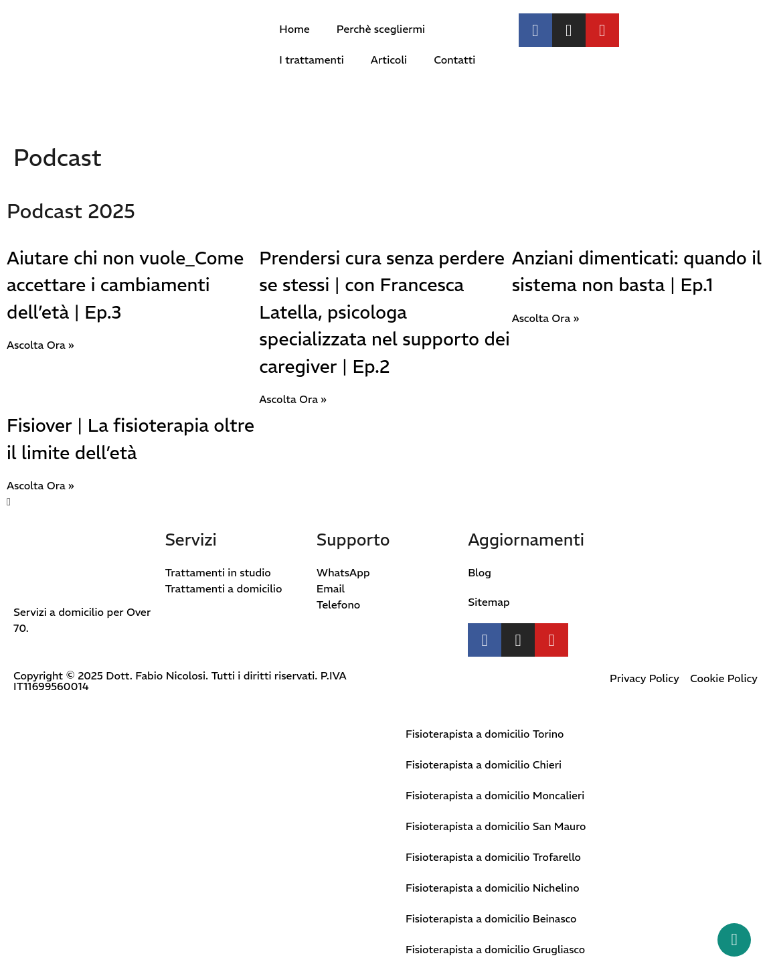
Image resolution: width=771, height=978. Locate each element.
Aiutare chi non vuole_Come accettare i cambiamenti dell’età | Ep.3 (125, 285)
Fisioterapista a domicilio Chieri (485, 764)
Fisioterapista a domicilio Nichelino (494, 887)
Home (294, 28)
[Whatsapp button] (734, 940)
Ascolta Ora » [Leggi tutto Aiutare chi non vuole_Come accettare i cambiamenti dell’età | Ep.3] (40, 344)
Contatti (454, 59)
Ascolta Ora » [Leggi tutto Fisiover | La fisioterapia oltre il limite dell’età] (40, 485)
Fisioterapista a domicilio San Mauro (497, 826)
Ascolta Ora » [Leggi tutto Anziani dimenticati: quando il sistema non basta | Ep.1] (545, 318)
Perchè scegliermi (381, 28)
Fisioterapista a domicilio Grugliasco (496, 949)
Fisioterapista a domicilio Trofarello (494, 857)
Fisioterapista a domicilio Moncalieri (496, 795)
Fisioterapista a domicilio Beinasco (492, 918)
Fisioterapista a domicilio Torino (486, 733)
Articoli (389, 59)
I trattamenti (311, 59)
